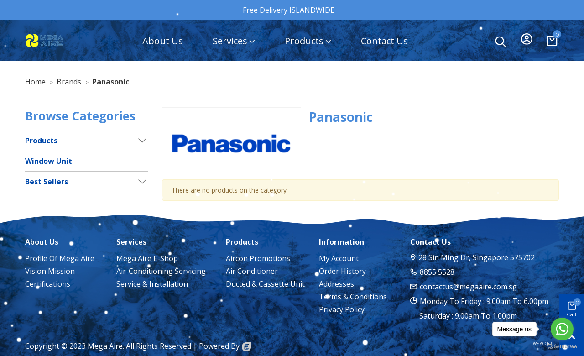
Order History (342, 271)
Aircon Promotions (258, 258)
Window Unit (48, 161)
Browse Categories (80, 116)
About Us (162, 41)
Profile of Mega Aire (59, 258)
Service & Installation (152, 284)
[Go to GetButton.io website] (562, 347)
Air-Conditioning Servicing (161, 271)
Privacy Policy (342, 309)
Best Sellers (46, 182)
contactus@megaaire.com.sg (468, 287)
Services (230, 41)
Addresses (336, 284)
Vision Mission (50, 271)
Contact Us (384, 41)
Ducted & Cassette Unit (265, 284)
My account (339, 258)
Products (304, 41)
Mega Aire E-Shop (147, 258)
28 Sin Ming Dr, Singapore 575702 (476, 257)
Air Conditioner (252, 271)
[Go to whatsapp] (562, 329)
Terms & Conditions (353, 297)
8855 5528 (437, 272)
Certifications (47, 284)
